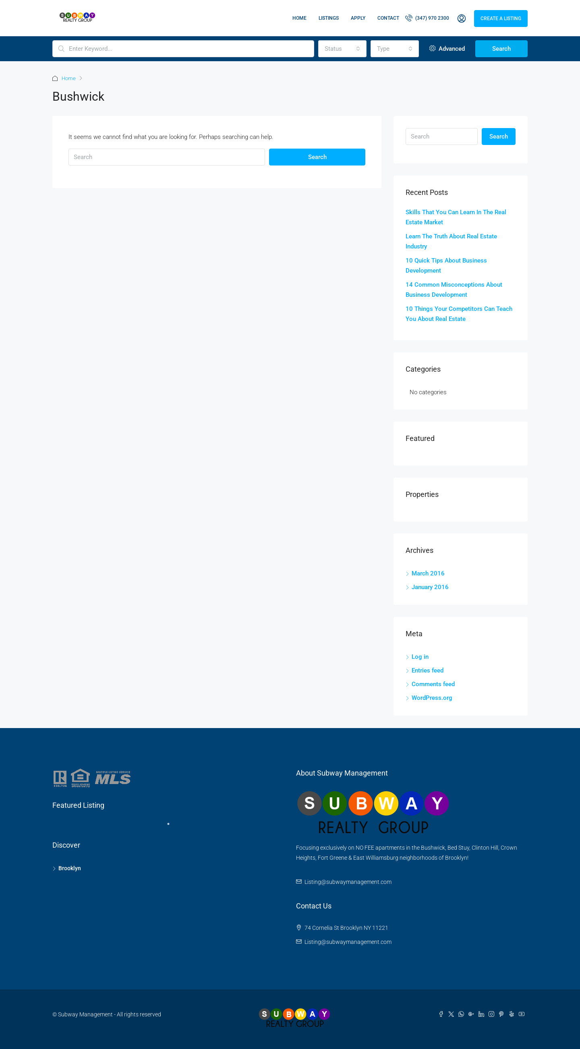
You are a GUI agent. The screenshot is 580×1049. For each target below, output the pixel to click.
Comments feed (433, 684)
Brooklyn (69, 868)
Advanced (447, 48)
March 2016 (428, 573)
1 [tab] (172, 827)
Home (299, 18)
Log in (420, 656)
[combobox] (342, 48)
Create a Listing (501, 18)
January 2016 (430, 587)
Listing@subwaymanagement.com (348, 882)
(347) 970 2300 (427, 17)
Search (501, 48)
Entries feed (427, 670)
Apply (358, 18)
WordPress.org (432, 697)
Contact (388, 18)
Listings (329, 18)
